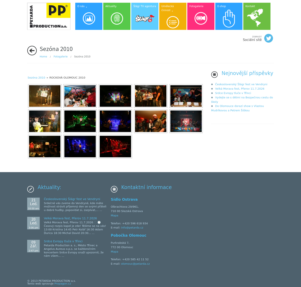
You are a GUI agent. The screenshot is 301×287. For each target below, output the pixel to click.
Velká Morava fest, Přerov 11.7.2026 (239, 88)
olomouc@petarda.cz (135, 263)
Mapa (114, 215)
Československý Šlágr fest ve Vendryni (241, 84)
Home (43, 56)
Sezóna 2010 (36, 77)
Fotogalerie (61, 56)
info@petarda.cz (132, 227)
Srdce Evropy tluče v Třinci (233, 93)
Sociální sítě (258, 38)
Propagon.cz (62, 283)
